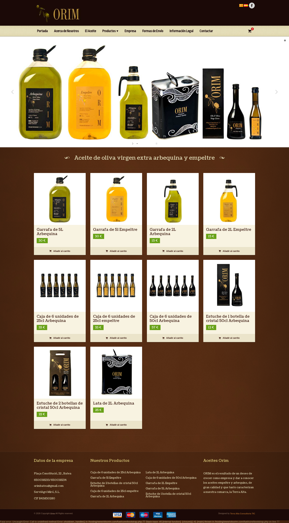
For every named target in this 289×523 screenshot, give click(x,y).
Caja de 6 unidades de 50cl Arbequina (171, 318)
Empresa (130, 31)
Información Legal (181, 31)
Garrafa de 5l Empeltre (115, 229)
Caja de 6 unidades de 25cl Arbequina (58, 318)
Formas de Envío (152, 31)
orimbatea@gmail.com (49, 486)
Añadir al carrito (59, 251)
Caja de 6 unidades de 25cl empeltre (114, 318)
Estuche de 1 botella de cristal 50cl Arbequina (228, 318)
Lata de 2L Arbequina (113, 403)
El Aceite (90, 31)
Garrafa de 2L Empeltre (228, 229)
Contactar (206, 31)
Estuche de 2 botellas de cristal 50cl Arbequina (60, 405)
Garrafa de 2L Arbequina (163, 232)
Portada (42, 31)
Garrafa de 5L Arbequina (50, 232)
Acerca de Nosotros (66, 31)
